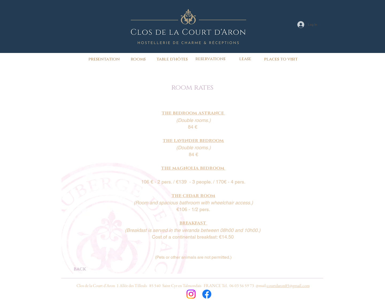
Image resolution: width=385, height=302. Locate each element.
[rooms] (138, 59)
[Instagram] (191, 294)
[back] (80, 269)
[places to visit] (281, 59)
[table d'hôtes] (172, 59)
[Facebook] (207, 294)
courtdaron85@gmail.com (288, 285)
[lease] (245, 58)
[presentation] (104, 59)
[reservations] (210, 58)
